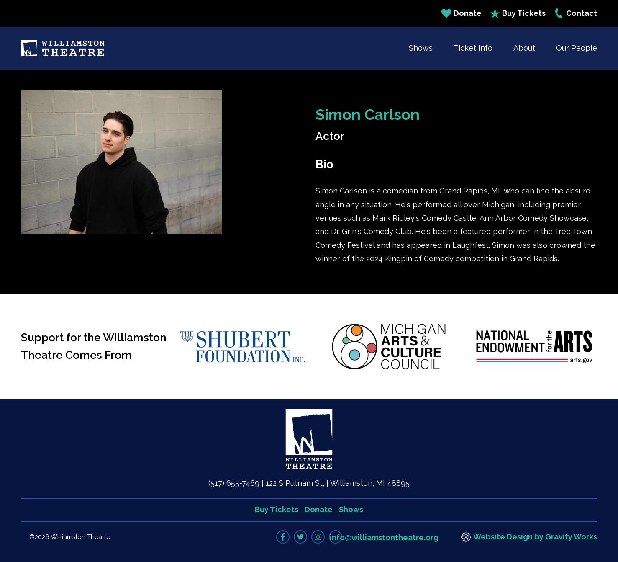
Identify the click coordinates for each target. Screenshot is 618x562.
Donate (461, 13)
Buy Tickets (518, 13)
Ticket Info (473, 48)
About (524, 48)
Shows (421, 48)
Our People (576, 48)
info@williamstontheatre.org (384, 537)
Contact (575, 13)
